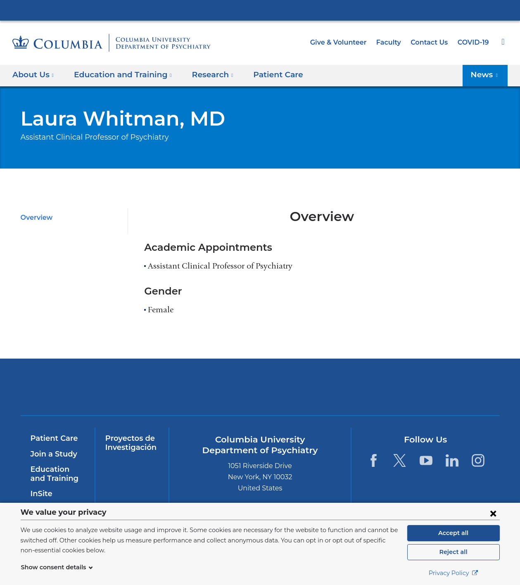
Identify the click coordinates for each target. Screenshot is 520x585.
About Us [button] (33, 74)
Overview (35, 217)
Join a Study (53, 454)
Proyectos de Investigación (129, 443)
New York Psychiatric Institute (319, 388)
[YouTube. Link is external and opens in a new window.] (426, 460)
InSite (41, 494)
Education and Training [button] (118, 74)
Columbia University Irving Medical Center (260, 9)
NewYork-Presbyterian (200, 392)
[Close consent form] (493, 513)
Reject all (453, 552)
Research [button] (203, 74)
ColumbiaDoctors (438, 386)
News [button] (487, 74)
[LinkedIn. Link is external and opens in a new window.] (452, 460)
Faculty (392, 42)
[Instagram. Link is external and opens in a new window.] (478, 460)
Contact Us (430, 42)
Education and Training (56, 474)
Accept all (453, 533)
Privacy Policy (453, 573)
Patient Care (264, 74)
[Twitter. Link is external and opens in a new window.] (399, 460)
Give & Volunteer (344, 42)
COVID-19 (473, 42)
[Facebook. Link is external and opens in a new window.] (373, 460)
